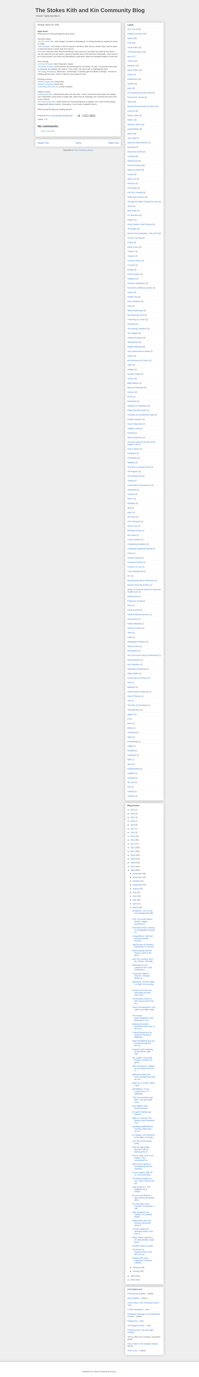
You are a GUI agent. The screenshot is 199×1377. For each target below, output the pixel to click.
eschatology (132, 741)
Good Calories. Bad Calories (139, 224)
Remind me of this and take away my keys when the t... (142, 992)
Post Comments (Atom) (83, 150)
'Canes (130, 61)
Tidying (130, 481)
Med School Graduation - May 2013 (142, 233)
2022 (132, 813)
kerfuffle (130, 750)
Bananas (131, 65)
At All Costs (132, 1350)
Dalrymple (131, 401)
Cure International (135, 571)
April (135, 904)
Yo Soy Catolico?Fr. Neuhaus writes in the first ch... (142, 1231)
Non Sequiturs (133, 664)
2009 (132, 859)
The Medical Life (134, 476)
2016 (132, 832)
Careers (130, 392)
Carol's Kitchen (133, 539)
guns (129, 56)
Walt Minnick (132, 342)
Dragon (130, 220)
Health (130, 84)
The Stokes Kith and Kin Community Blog (90, 10)
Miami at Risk (133, 646)
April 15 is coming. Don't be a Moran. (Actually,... (143, 960)
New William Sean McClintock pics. (140, 1107)
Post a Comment (47, 131)
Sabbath (131, 462)
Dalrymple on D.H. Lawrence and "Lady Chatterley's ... (142, 967)
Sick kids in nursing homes (138, 467)
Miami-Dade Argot (135, 310)
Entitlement (132, 79)
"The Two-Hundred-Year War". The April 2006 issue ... (142, 1099)
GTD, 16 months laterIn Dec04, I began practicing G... (142, 921)
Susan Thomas (133, 696)
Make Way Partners (135, 197)
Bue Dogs (131, 535)
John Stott (131, 138)
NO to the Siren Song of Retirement (142, 655)
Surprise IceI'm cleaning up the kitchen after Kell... (142, 1051)
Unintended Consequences (139, 485)
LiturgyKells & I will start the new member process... (142, 938)
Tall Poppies (132, 471)
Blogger (113, 1371)
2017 (132, 829)
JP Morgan (132, 229)
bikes (129, 723)
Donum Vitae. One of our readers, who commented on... (143, 1157)
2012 (132, 847)
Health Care (132, 297)
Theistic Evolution (135, 338)
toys (129, 787)
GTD (46, 119)
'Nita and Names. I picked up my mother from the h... (143, 1068)
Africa (129, 206)
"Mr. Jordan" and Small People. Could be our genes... (142, 1060)
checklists (131, 732)
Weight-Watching (134, 347)
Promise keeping (134, 165)
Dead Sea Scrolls (134, 152)
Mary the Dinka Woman (137, 142)
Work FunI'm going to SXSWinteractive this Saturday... (142, 1166)
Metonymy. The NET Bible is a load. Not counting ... (143, 984)
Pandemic (131, 453)
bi (128, 719)
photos (130, 133)
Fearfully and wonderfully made (140, 415)
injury (129, 512)
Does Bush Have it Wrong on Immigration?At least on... (143, 930)
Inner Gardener (134, 301)
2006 (132, 870)
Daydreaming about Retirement (140, 580)
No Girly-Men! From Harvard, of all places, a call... (143, 1206)
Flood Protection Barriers (138, 614)
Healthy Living (133, 428)
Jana (129, 1305)
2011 (132, 851)
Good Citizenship (134, 424)
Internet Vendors (134, 628)
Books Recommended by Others (141, 106)
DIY (129, 576)
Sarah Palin (132, 47)
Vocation (131, 494)
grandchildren (133, 129)
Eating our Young (134, 601)
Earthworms (132, 596)
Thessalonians (133, 710)
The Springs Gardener (137, 329)
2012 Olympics (133, 521)
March (136, 907)
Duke (129, 74)
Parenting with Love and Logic (140, 1330)
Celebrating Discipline (136, 544)
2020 (132, 821)
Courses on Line (134, 567)
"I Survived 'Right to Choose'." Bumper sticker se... (141, 975)
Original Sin (132, 1321)
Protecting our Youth (136, 319)
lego (129, 88)
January (136, 1271)
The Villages (132, 333)
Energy (130, 270)
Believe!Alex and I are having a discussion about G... (141, 1222)
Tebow (130, 102)
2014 (132, 840)
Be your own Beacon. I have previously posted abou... (143, 1197)
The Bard (131, 324)
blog (129, 508)
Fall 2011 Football (135, 192)
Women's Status (134, 124)
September (138, 885)
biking (130, 728)
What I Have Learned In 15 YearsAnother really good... (143, 1239)
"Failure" (131, 251)
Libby (129, 637)
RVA (129, 682)
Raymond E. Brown (135, 97)
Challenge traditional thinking (139, 549)
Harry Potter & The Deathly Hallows (142, 1344)
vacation (131, 796)
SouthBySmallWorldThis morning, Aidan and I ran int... (142, 1128)
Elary (129, 605)
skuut (129, 764)
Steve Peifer (132, 70)
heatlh (130, 746)
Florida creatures (134, 419)
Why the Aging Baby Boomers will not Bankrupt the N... (141, 1149)
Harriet (130, 292)
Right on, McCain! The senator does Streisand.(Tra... (143, 1120)
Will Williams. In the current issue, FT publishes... (140, 1091)
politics (130, 356)
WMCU (130, 120)
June (135, 896)
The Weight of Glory (136, 1325)
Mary (142, 1321)
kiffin (129, 759)
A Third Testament (135, 1309)
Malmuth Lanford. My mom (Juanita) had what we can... (143, 1076)
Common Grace (134, 260)
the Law (130, 782)
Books (130, 38)
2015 (132, 836)
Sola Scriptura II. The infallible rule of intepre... (141, 1189)
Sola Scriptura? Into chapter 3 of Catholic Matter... (142, 1214)
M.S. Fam (131, 29)
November (137, 877)
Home (79, 143)
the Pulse (131, 517)
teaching (131, 778)
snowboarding (133, 769)
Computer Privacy (135, 562)
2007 (132, 866)
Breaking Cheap (134, 530)
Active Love (132, 526)
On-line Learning (134, 238)
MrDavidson (132, 651)
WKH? (130, 499)
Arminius (131, 183)
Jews (129, 633)
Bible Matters (133, 383)
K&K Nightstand (134, 1289)
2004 (132, 1280)
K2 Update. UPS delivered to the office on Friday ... (143, 1136)
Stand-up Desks (134, 170)
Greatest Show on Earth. (142, 1246)
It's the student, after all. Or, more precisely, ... (142, 1173)
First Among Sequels (136, 1293)
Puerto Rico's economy (137, 678)
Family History (133, 274)
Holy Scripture (133, 1298)
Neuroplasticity (133, 660)
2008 (132, 863)
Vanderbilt (131, 490)
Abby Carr (131, 179)
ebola (129, 737)
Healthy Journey (134, 34)
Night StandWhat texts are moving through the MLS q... (143, 1043)
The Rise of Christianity (137, 705)
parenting (131, 147)
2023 (132, 810)
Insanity (130, 433)
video (129, 365)
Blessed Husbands (135, 387)
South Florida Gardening (138, 692)
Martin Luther (133, 115)
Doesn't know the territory (138, 585)
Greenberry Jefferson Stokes (139, 288)
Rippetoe (131, 687)
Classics (131, 256)
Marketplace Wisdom (136, 642)
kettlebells (131, 755)
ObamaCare (132, 161)
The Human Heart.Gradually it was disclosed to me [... (142, 1017)
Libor (129, 306)
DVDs (130, 397)
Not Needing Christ (135, 315)
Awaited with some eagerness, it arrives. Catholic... (142, 1260)
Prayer (130, 242)
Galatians (131, 279)
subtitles (130, 773)
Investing (131, 156)
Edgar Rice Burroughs (136, 410)
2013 (132, 844)
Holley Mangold (134, 624)
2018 (132, 825)
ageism (130, 714)
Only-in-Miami (133, 449)
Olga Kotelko (132, 673)
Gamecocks (132, 619)
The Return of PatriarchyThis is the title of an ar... (142, 1252)
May (135, 900)
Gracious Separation (136, 283)
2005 (132, 1276)
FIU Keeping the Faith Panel (139, 93)
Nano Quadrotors (134, 437)
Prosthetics (132, 458)
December (137, 873)
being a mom (133, 247)
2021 (132, 817)
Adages (130, 369)
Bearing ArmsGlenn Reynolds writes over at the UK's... (143, 1026)
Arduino (130, 378)
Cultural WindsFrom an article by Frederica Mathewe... (142, 1034)
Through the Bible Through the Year (142, 202)
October (136, 881)
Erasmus (131, 111)
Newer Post (43, 143)
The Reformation (134, 52)
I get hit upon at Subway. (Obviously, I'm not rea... (143, 945)
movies (130, 174)
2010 (132, 855)
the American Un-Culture (138, 360)
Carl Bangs (132, 188)
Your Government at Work (138, 351)
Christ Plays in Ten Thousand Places (143, 1303)
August (136, 889)
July (135, 892)
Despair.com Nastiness (137, 406)
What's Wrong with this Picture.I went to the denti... (142, 952)
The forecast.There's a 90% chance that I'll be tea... (143, 1001)
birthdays (131, 503)
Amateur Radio (133, 374)
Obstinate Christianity (136, 669)
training (130, 791)
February (137, 1267)
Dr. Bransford (133, 215)
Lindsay (130, 1332)
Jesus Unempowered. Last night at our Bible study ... (143, 1009)
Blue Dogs (131, 211)
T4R (129, 701)
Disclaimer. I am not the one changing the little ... (142, 913)
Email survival (133, 610)
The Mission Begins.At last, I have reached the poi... (143, 1180)
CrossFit (131, 265)
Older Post (113, 143)
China (130, 553)
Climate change (134, 558)
